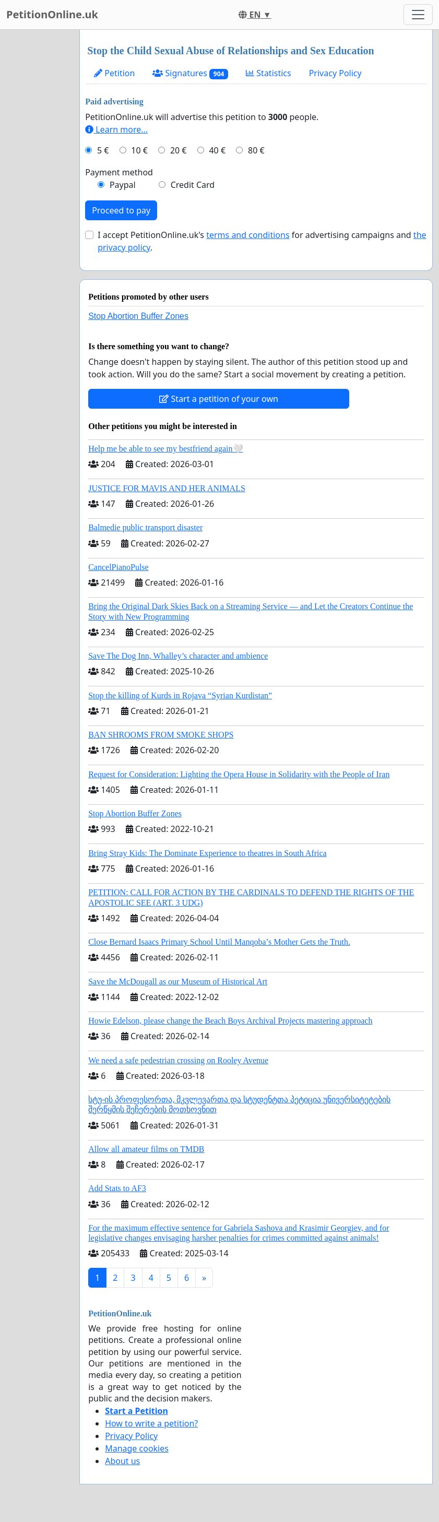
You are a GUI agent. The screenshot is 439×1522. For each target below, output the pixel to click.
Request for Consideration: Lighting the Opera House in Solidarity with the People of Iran (238, 774)
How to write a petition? (151, 1423)
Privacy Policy (335, 73)
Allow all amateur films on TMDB (146, 1149)
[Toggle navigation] (418, 14)
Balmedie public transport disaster (145, 527)
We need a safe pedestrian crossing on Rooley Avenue (178, 1060)
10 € (139, 150)
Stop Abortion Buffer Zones (138, 316)
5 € (103, 150)
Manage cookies (137, 1448)
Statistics (268, 73)
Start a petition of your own (218, 399)
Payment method (119, 172)
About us (122, 1461)
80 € (256, 150)
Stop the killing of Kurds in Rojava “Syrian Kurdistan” (180, 695)
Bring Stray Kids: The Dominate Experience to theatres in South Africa (207, 853)
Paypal (123, 185)
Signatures (190, 73)
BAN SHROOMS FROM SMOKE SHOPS (160, 734)
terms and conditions (247, 235)
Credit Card (193, 185)
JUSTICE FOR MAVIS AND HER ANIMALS (166, 488)
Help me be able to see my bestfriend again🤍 (165, 448)
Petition (114, 73)
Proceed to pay (121, 210)
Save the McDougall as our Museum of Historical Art (177, 981)
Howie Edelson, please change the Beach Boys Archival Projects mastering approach (230, 1020)
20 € (178, 150)
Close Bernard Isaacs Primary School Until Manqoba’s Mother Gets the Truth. (219, 941)
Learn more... (116, 129)
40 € (217, 150)
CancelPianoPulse (118, 567)
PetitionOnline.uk (52, 14)
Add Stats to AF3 (117, 1188)
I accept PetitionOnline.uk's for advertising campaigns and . (262, 241)
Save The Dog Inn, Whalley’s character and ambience (178, 655)
